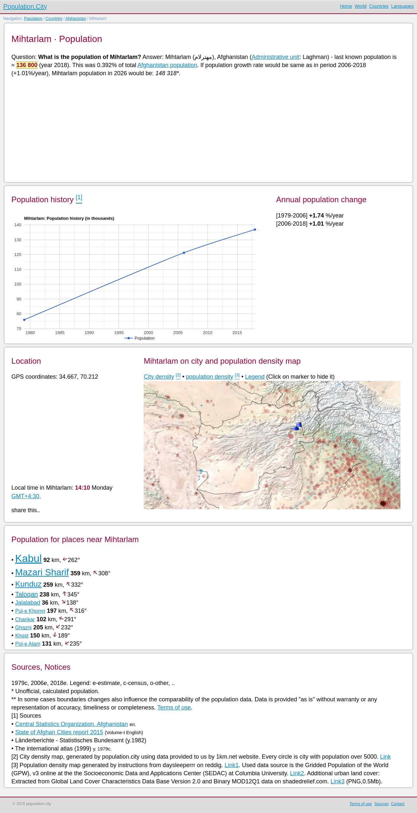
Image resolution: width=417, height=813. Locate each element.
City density (159, 376)
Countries (379, 6)
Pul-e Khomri (30, 611)
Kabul (28, 558)
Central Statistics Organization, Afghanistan (71, 724)
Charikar (25, 619)
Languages (402, 6)
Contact (397, 804)
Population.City (25, 6)
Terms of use (174, 707)
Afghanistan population (167, 65)
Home (346, 6)
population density (209, 376)
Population (33, 18)
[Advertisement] (206, 129)
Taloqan (26, 594)
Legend (255, 376)
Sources (381, 804)
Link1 (231, 765)
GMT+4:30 (25, 496)
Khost (21, 635)
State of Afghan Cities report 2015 (59, 732)
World (361, 6)
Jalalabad (27, 602)
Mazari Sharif (42, 572)
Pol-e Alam (27, 644)
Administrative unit (275, 57)
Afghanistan (75, 18)
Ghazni (23, 627)
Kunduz (28, 584)
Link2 (297, 773)
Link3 (338, 781)
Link (385, 756)
